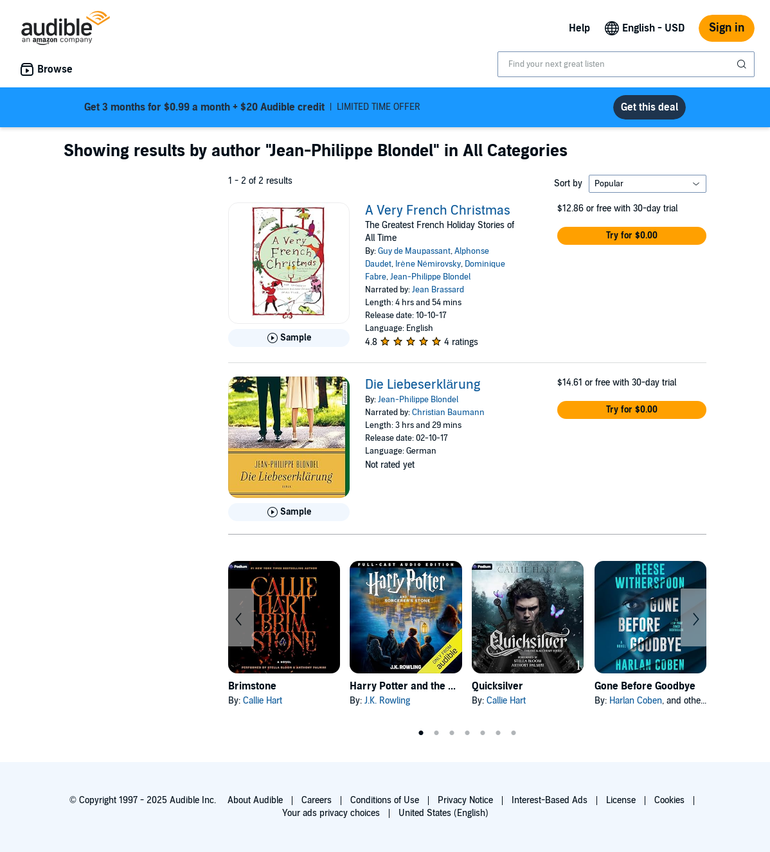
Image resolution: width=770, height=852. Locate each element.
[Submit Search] (743, 64)
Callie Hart (262, 700)
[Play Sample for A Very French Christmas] (289, 338)
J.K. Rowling (387, 700)
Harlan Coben (635, 700)
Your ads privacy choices (331, 813)
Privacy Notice (465, 800)
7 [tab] (513, 733)
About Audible (255, 800)
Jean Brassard (438, 290)
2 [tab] (436, 733)
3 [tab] (451, 733)
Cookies (669, 800)
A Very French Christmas (437, 210)
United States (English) (443, 813)
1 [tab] (421, 733)
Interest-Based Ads (549, 800)
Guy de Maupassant (414, 251)
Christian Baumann (448, 412)
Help (579, 28)
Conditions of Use (384, 800)
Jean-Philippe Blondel (430, 277)
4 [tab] (467, 733)
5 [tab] (482, 733)
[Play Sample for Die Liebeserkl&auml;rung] (289, 512)
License (621, 800)
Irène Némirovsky (427, 264)
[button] (631, 236)
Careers (316, 800)
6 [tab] (498, 733)
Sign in (726, 28)
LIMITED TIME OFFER (252, 107)
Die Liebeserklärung (422, 385)
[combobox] (626, 64)
